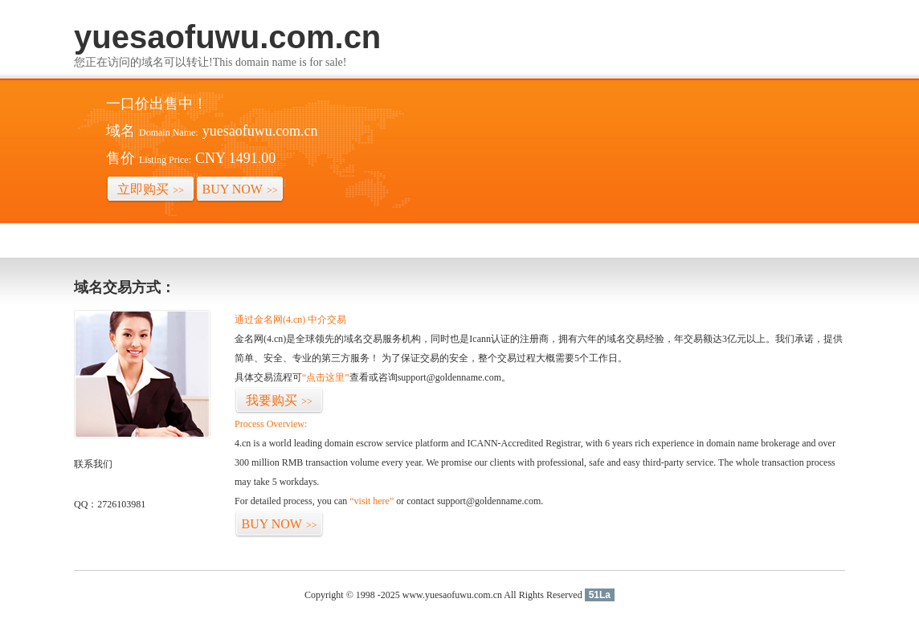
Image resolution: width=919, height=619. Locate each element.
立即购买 (150, 189)
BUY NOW (240, 189)
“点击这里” (325, 377)
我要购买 (279, 400)
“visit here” (371, 501)
